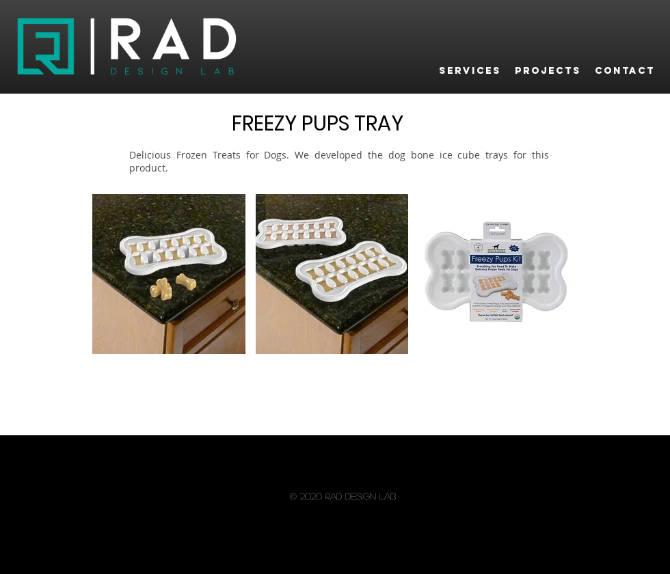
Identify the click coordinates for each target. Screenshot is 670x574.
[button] (168, 274)
